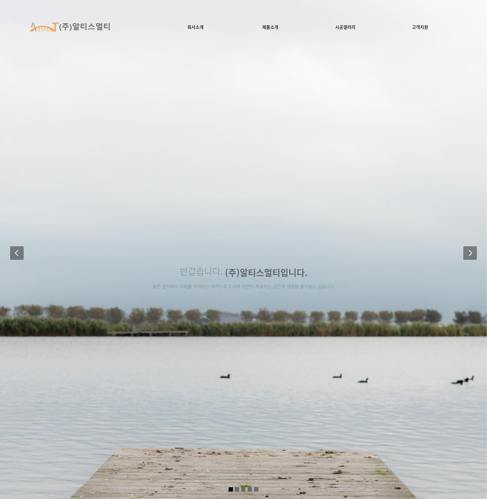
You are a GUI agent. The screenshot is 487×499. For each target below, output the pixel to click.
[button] (17, 249)
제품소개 (270, 27)
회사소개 (195, 27)
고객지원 (420, 27)
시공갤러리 (345, 27)
